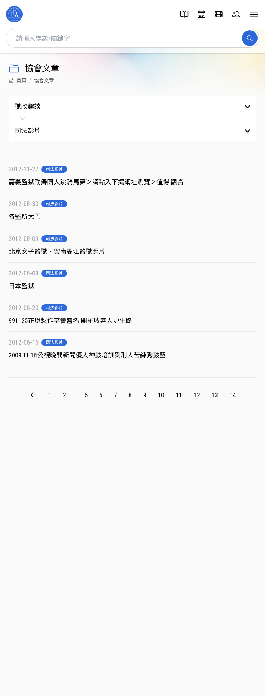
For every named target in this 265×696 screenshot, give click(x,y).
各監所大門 (30, 216)
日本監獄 (27, 289)
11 (179, 398)
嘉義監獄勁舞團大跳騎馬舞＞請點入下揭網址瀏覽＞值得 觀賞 (101, 182)
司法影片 (54, 169)
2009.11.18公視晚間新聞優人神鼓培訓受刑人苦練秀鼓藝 (92, 358)
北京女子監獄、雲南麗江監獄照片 (62, 254)
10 (161, 398)
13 (214, 398)
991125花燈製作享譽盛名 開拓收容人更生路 (76, 324)
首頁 (17, 80)
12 (197, 398)
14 (232, 398)
